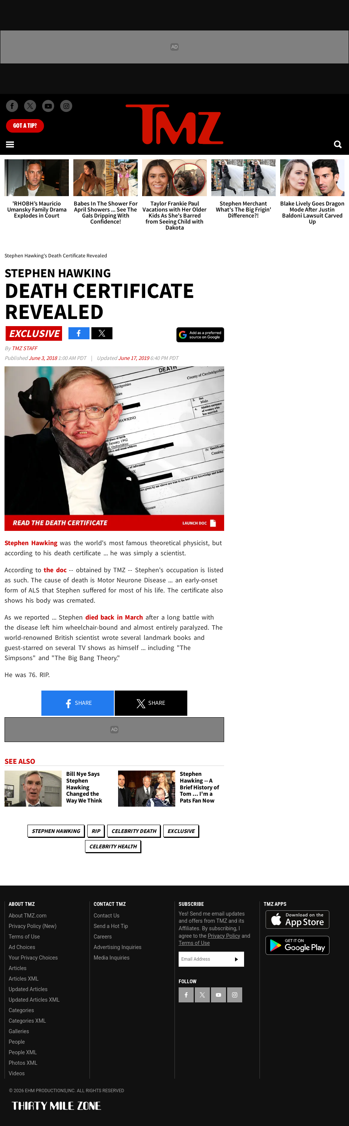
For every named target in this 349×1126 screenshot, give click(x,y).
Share (78, 703)
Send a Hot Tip (111, 926)
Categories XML (27, 1021)
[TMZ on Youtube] (48, 106)
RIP (95, 830)
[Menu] (10, 144)
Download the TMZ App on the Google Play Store (297, 945)
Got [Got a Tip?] (25, 126)
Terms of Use (24, 937)
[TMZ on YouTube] (218, 994)
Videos (17, 1073)
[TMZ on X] (30, 106)
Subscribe (236, 959)
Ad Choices (22, 947)
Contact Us (107, 916)
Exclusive (180, 830)
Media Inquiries (111, 958)
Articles (18, 968)
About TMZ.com (28, 916)
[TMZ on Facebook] (12, 106)
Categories (21, 1010)
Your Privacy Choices (33, 958)
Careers (103, 937)
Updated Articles (28, 989)
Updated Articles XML (34, 1000)
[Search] (338, 144)
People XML (23, 1052)
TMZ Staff (24, 348)
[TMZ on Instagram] (66, 106)
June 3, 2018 (43, 357)
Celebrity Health (113, 846)
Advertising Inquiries (117, 947)
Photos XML (23, 1063)
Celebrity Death (133, 830)
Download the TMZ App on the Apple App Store (297, 919)
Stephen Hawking (56, 830)
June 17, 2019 (134, 357)
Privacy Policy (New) (32, 926)
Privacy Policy (224, 936)
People (17, 1042)
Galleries (19, 1031)
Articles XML (24, 979)
